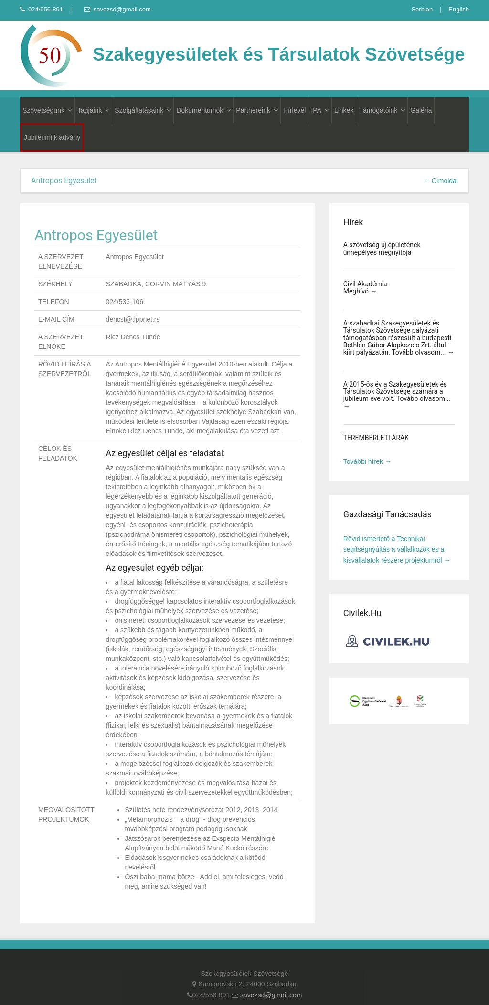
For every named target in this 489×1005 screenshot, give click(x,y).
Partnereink (257, 110)
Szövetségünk (47, 110)
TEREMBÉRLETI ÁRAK (376, 437)
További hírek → (367, 461)
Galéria (421, 110)
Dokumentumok (203, 110)
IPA (320, 110)
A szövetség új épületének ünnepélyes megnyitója (382, 248)
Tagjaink (93, 110)
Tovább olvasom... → (423, 352)
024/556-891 (41, 9)
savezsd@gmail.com (117, 9)
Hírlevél (294, 110)
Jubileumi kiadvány (52, 137)
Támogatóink (382, 110)
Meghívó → (360, 291)
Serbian (422, 9)
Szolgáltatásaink (143, 110)
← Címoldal (440, 181)
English (458, 9)
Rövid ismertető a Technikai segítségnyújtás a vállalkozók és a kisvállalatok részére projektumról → (397, 549)
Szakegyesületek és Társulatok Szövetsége (242, 54)
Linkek (343, 110)
